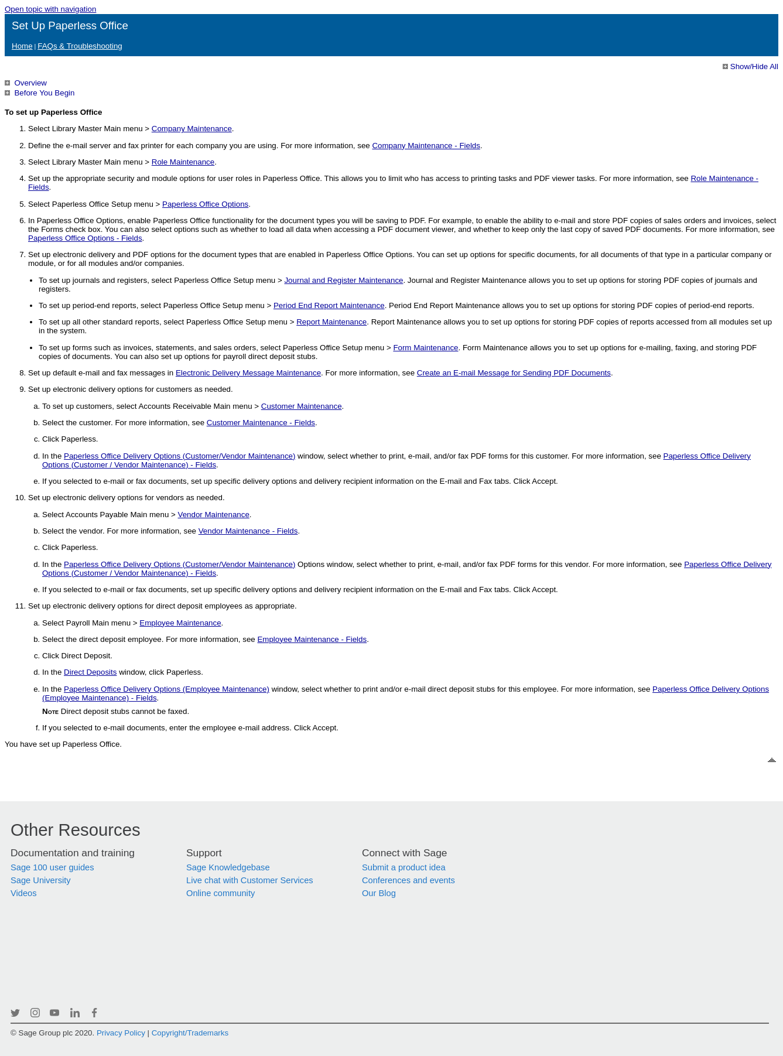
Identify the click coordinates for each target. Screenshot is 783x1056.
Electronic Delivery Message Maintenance (248, 372)
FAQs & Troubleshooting (79, 46)
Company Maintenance (192, 128)
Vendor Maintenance (213, 514)
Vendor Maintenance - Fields (248, 531)
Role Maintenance (183, 162)
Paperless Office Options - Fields (85, 238)
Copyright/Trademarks (190, 1032)
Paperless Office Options (205, 204)
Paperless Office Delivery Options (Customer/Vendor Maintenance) (179, 456)
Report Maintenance (331, 321)
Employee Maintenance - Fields (312, 639)
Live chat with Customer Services (249, 880)
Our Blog (379, 893)
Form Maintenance (425, 347)
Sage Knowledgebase (228, 867)
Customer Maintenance (301, 406)
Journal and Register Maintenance (343, 280)
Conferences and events (408, 880)
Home (22, 46)
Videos (24, 893)
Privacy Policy (121, 1032)
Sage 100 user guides (52, 867)
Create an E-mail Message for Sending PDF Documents (514, 372)
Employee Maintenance (180, 622)
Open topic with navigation (50, 9)
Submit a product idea (404, 867)
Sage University (41, 880)
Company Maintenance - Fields (426, 145)
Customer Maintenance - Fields (261, 422)
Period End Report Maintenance (329, 305)
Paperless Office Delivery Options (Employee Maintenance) (166, 689)
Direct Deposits (90, 672)
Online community (220, 893)
